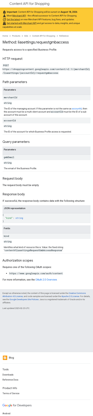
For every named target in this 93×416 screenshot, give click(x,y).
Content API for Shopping (29, 4)
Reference (64, 36)
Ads (26, 36)
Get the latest (13, 19)
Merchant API (19, 15)
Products (16, 36)
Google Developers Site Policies (24, 299)
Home (5, 36)
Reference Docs (10, 379)
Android (6, 413)
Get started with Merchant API (22, 23)
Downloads (8, 374)
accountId (77, 108)
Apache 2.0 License (70, 296)
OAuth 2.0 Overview (46, 279)
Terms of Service (11, 393)
